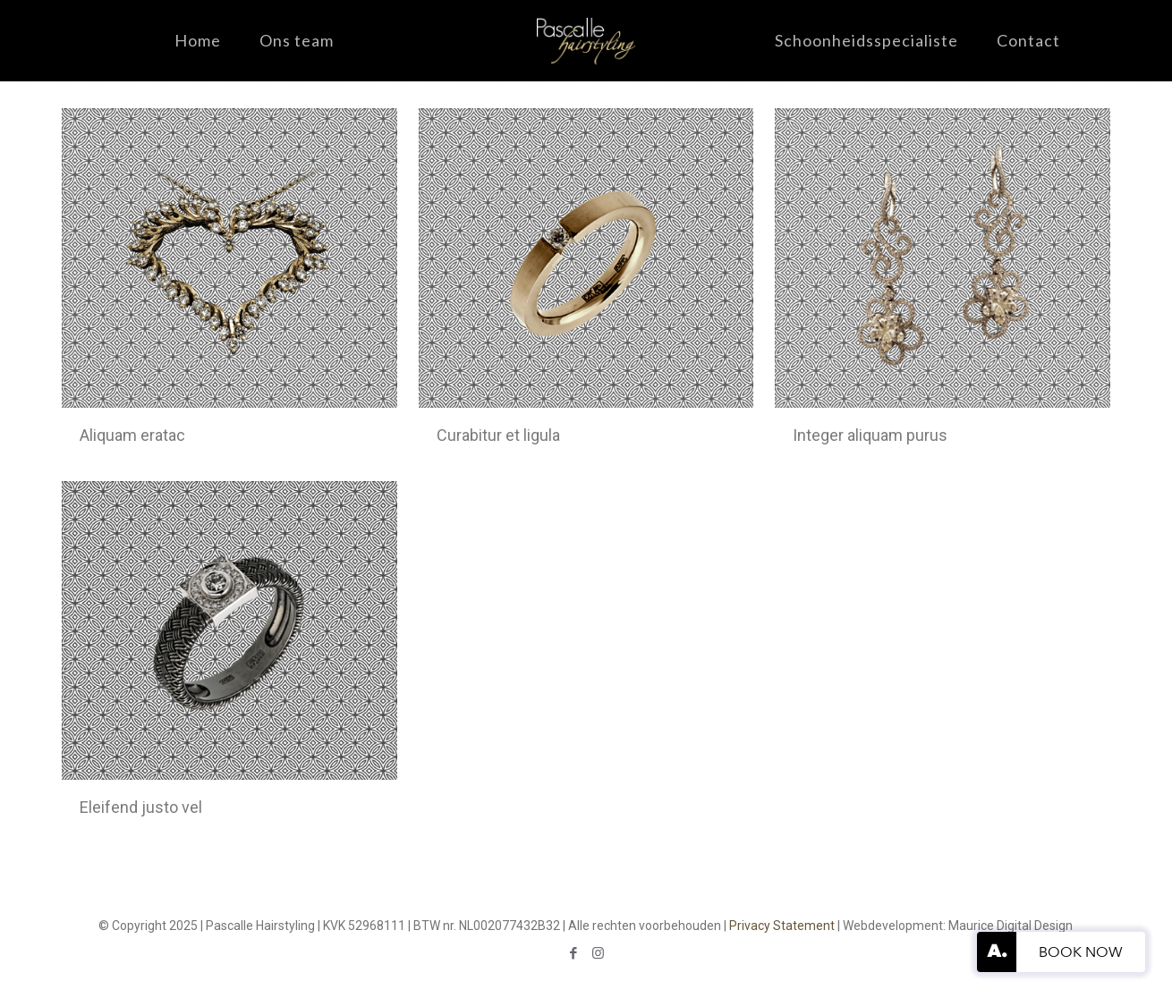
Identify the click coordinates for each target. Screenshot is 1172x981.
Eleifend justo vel (141, 807)
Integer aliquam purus (870, 435)
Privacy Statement (782, 925)
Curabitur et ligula (498, 435)
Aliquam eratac (132, 435)
